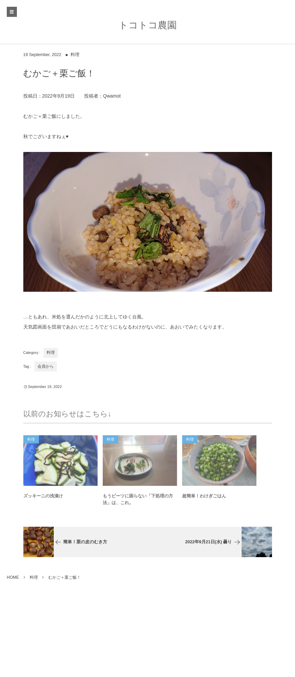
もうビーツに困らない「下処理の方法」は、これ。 (138, 501)
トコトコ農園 (148, 25)
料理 (75, 54)
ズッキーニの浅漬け (43, 497)
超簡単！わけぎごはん (204, 497)
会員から (46, 366)
